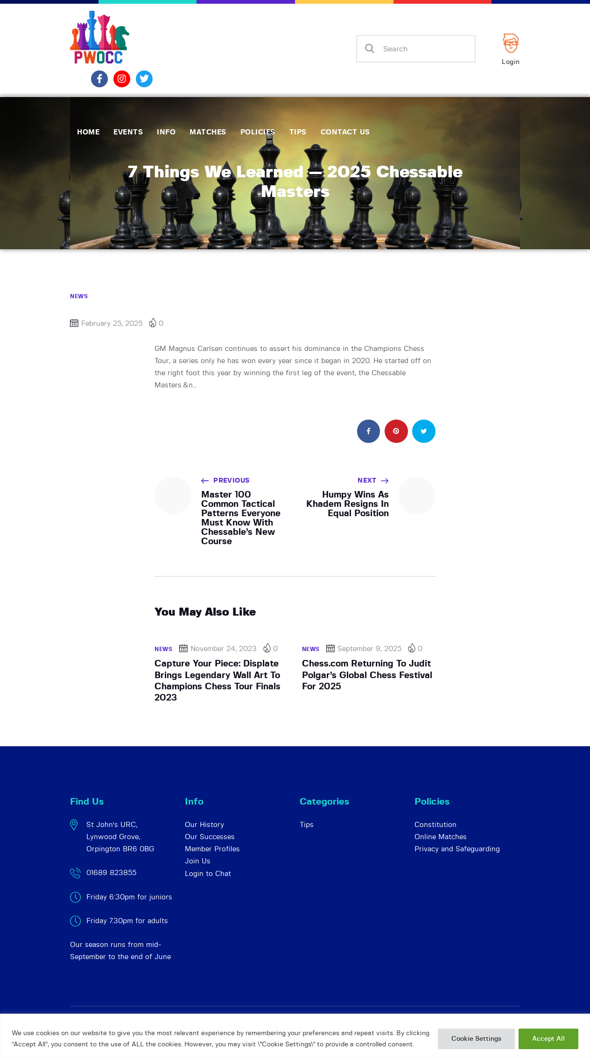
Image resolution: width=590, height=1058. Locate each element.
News (79, 296)
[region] (295, 1036)
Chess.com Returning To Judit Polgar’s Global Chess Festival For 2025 (367, 675)
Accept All (548, 1039)
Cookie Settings (476, 1039)
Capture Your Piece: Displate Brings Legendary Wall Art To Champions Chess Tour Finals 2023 (218, 680)
